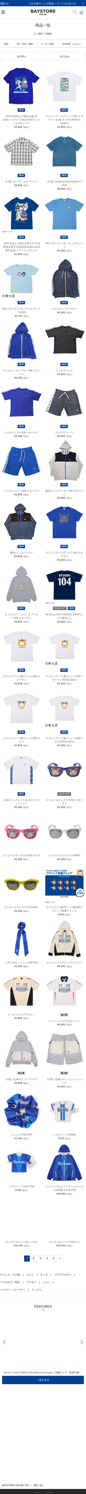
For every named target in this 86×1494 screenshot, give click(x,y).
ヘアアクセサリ (63, 1274)
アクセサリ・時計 (10, 1282)
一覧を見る (43, 1380)
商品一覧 (38, 1485)
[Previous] (3, 3)
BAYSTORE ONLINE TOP (15, 1485)
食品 (6, 44)
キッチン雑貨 (47, 44)
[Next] (83, 3)
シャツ (46, 1282)
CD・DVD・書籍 (25, 44)
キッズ (44, 1274)
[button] (21, 56)
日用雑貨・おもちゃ (71, 44)
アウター (31, 1282)
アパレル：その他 (10, 1274)
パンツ (30, 1274)
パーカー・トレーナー (12, 1289)
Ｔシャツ (36, 1289)
